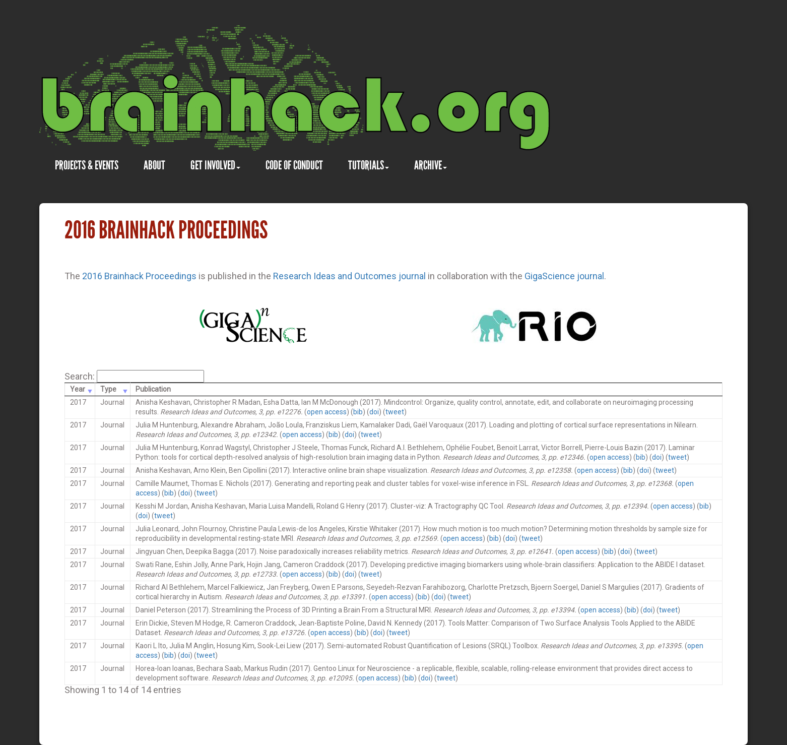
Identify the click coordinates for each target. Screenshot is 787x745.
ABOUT (154, 165)
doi (374, 412)
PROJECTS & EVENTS (86, 165)
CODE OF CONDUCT (294, 165)
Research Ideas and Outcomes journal (349, 276)
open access (327, 412)
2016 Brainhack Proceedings (139, 276)
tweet (394, 412)
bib (358, 412)
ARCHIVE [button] (430, 165)
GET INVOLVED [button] (215, 165)
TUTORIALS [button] (368, 165)
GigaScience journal (564, 276)
